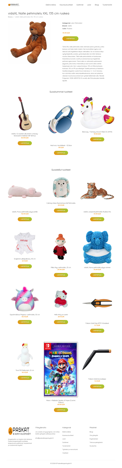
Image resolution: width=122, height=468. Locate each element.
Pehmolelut (78, 24)
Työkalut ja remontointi (70, 451)
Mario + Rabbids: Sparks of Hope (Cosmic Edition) (61, 403)
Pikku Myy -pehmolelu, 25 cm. (61, 269)
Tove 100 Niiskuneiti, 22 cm (25, 372)
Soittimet (80, 5)
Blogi (97, 5)
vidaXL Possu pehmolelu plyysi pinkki (25, 213)
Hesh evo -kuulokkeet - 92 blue (61, 147)
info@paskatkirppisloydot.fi (44, 439)
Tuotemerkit (107, 5)
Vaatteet (65, 454)
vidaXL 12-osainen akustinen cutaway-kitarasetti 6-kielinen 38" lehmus (24, 136)
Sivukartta (93, 447)
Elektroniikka (51, 5)
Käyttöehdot (94, 440)
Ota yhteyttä (94, 437)
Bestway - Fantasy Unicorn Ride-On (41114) (97, 133)
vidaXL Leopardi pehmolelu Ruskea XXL (97, 213)
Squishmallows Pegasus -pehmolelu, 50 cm (25, 316)
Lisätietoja (70, 40)
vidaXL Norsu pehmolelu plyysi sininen (97, 269)
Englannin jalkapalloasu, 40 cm (25, 260)
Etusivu (10, 18)
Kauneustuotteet (66, 5)
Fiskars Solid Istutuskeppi (97, 380)
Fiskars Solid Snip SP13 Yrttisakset (97, 325)
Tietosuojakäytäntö (96, 444)
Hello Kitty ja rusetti (61, 316)
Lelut (89, 5)
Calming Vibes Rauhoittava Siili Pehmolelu (61, 204)
